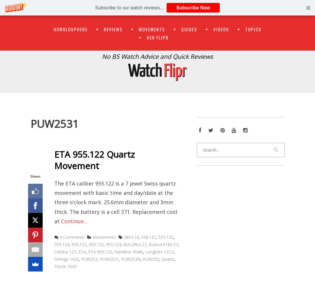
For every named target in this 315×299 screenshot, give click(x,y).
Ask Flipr (158, 37)
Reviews (113, 29)
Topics (253, 29)
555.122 (165, 237)
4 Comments (72, 237)
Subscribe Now (193, 7)
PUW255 (151, 259)
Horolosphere (71, 29)
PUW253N (131, 259)
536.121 (148, 237)
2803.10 (131, 237)
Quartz (168, 259)
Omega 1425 (66, 259)
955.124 (113, 244)
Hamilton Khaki (128, 252)
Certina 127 (65, 252)
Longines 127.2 (159, 252)
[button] (157, 8)
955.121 (79, 244)
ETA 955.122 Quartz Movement (94, 160)
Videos (221, 29)
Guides (189, 29)
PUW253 (89, 259)
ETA (82, 252)
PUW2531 (109, 259)
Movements (152, 29)
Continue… (74, 221)
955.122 (96, 244)
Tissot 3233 (65, 266)
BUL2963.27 (134, 244)
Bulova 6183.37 (163, 244)
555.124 (61, 244)
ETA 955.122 (100, 252)
